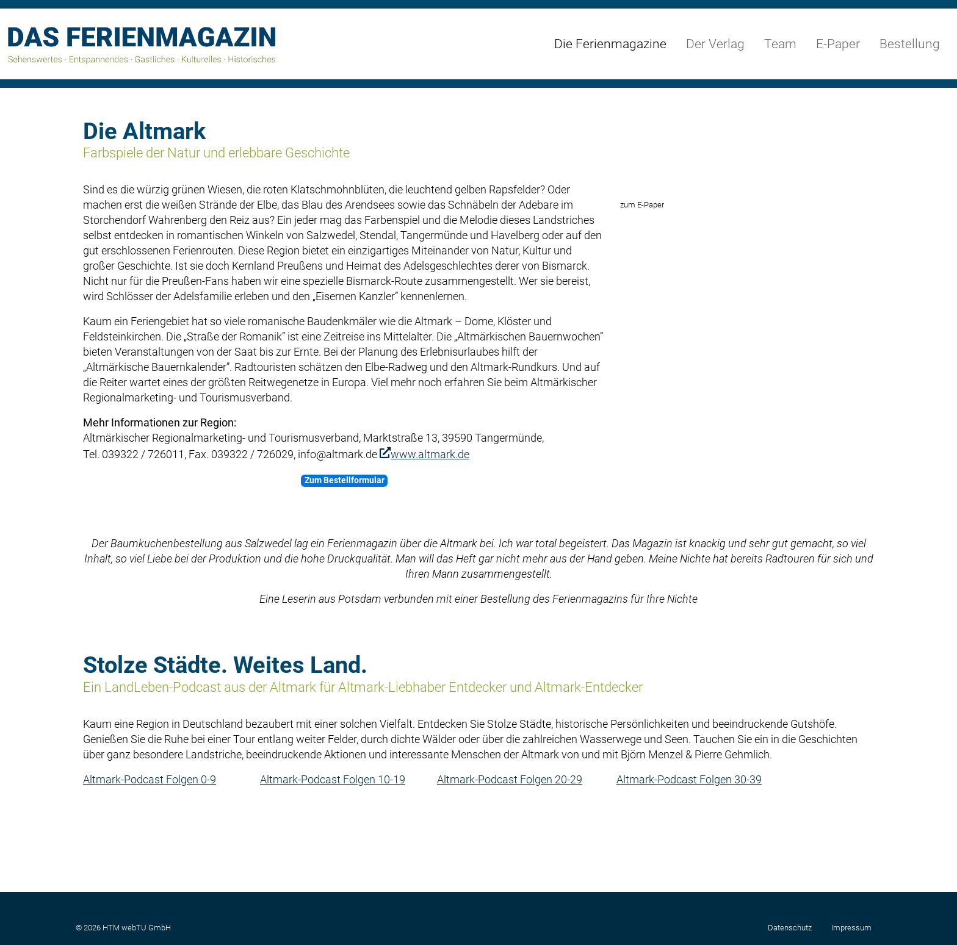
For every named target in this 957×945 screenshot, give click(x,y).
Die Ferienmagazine (610, 44)
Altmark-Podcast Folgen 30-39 (689, 845)
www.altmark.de (430, 454)
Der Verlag (715, 44)
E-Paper (838, 44)
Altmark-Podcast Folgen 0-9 (149, 845)
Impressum (851, 927)
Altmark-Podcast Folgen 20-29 (509, 845)
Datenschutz (790, 927)
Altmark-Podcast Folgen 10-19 (332, 845)
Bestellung (909, 44)
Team (780, 44)
